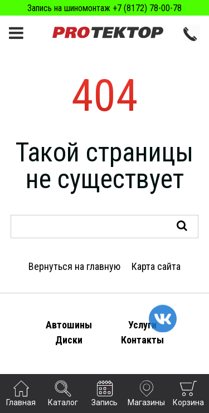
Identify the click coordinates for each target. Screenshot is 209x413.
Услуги (142, 325)
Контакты (142, 340)
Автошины (69, 325)
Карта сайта (156, 266)
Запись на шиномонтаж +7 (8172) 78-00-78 (104, 8)
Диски (68, 340)
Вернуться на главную (74, 266)
